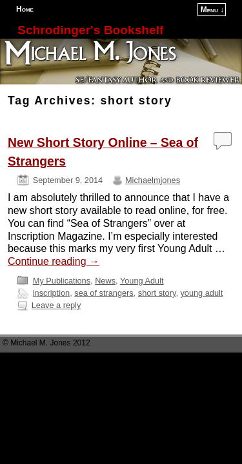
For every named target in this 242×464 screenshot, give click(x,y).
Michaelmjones (152, 180)
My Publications (61, 280)
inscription (51, 293)
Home (25, 9)
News (105, 280)
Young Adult (142, 280)
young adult (201, 293)
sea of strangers (103, 293)
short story (157, 293)
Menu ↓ (212, 9)
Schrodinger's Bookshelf (90, 30)
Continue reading (53, 261)
